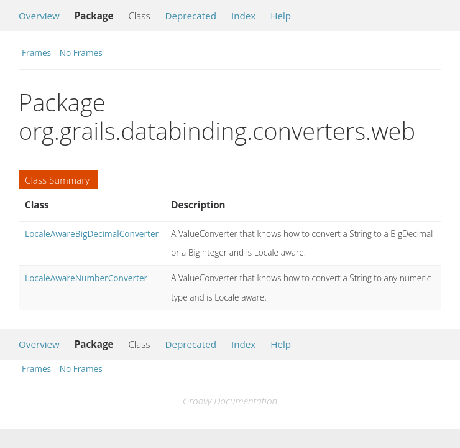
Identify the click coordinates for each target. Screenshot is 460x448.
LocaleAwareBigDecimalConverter (92, 234)
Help (280, 15)
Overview (39, 15)
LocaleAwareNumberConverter (86, 278)
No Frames (81, 52)
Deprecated (190, 15)
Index (243, 15)
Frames (36, 52)
